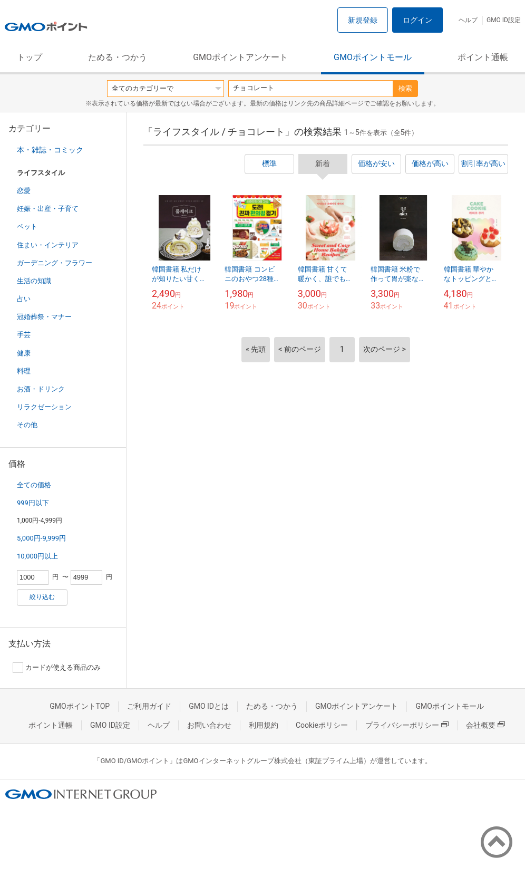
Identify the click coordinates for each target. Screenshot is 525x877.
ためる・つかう (117, 57)
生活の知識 (34, 281)
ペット (27, 226)
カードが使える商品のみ (57, 667)
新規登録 (362, 20)
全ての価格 (34, 485)
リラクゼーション (44, 407)
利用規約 (263, 725)
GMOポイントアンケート (240, 57)
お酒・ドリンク (41, 389)
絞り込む (42, 597)
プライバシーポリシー (407, 725)
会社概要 (485, 725)
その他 (27, 425)
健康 (24, 353)
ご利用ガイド (149, 706)
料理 (24, 371)
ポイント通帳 (483, 57)
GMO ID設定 (504, 20)
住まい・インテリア (48, 245)
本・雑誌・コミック (50, 150)
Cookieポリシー (322, 725)
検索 (405, 88)
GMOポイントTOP (80, 706)
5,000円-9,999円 (41, 538)
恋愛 (24, 191)
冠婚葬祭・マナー (44, 317)
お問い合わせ (209, 725)
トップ (29, 57)
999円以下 (33, 503)
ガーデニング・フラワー (54, 263)
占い (24, 299)
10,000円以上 (37, 556)
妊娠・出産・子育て (48, 209)
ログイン (417, 20)
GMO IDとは (209, 706)
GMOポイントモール (373, 57)
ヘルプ (468, 20)
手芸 (24, 335)
